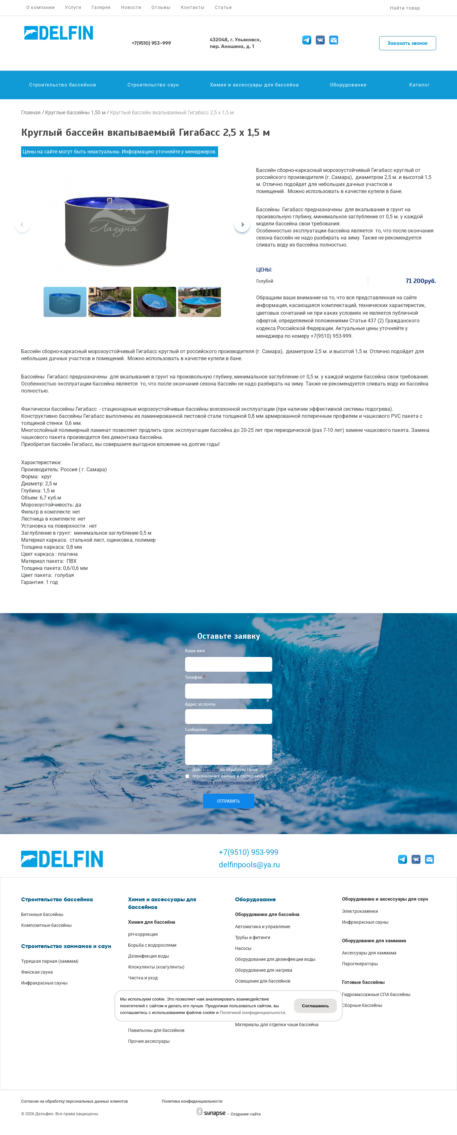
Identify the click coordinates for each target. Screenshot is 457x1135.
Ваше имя (195, 650)
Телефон (193, 677)
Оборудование (348, 85)
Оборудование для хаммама (374, 941)
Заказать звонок (408, 43)
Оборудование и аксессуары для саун (385, 899)
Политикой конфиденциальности (223, 782)
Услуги (73, 7)
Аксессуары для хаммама (369, 952)
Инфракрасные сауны (44, 982)
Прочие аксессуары (149, 1041)
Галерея (101, 7)
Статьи (223, 7)
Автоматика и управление (262, 926)
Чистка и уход (143, 977)
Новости (131, 7)
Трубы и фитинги (252, 937)
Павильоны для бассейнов (156, 1030)
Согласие (210, 769)
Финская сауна (37, 972)
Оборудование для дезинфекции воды (275, 959)
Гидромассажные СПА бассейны (376, 994)
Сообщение (196, 729)
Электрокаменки (360, 911)
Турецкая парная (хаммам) (49, 961)
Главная (31, 112)
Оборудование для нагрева (263, 970)
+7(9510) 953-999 (248, 852)
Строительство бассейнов (62, 85)
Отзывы (161, 7)
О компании (40, 7)
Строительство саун (153, 85)
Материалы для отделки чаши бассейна (277, 1024)
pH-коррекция (143, 934)
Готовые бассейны (363, 982)
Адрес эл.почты (200, 704)
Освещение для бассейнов (262, 981)
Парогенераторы (360, 963)
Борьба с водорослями (152, 945)
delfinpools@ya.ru (249, 864)
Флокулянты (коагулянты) (156, 966)
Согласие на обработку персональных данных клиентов (74, 1101)
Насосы (243, 948)
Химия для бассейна (151, 922)
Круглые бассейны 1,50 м (75, 112)
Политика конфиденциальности (192, 1101)
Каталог (419, 85)
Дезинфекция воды (148, 956)
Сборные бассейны (362, 1005)
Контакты (193, 7)
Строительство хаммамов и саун (66, 946)
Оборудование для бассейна (267, 914)
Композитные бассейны (46, 925)
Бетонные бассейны (42, 914)
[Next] (242, 224)
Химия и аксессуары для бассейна (254, 85)
